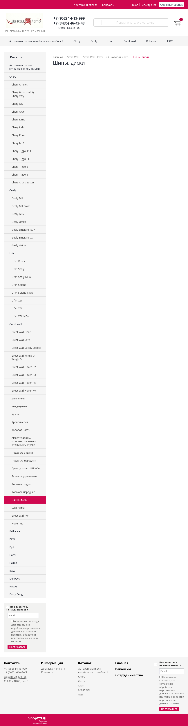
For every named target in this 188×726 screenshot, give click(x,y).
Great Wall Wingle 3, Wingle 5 (23, 357)
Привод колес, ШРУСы (26, 468)
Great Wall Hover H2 (24, 367)
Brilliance (14, 531)
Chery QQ (17, 103)
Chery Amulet (20, 84)
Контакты (108, 5)
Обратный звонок (171, 4)
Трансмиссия (20, 422)
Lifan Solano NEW (22, 292)
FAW (12, 539)
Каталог (84, 663)
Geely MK (17, 198)
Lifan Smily (18, 269)
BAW (12, 570)
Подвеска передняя (24, 460)
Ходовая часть (21, 430)
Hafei (12, 555)
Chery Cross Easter (23, 182)
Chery (12, 76)
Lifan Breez (18, 261)
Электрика (18, 507)
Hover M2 (17, 523)
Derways (14, 578)
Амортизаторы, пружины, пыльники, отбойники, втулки (24, 441)
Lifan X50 (17, 300)
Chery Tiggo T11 (21, 151)
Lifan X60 (17, 308)
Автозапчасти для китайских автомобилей (24, 67)
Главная (121, 663)
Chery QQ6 (18, 111)
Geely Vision (19, 245)
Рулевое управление (24, 476)
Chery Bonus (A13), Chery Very (23, 94)
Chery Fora (18, 135)
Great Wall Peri (20, 515)
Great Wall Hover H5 (24, 382)
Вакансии (123, 669)
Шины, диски (19, 500)
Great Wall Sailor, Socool (26, 347)
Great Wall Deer (21, 332)
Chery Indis (18, 127)
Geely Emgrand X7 (22, 237)
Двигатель (18, 398)
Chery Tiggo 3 (20, 166)
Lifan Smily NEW (21, 277)
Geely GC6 (18, 214)
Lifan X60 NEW (20, 316)
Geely (12, 190)
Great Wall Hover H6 (24, 390)
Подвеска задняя (22, 452)
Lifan (12, 253)
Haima (13, 563)
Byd (11, 547)
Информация (52, 663)
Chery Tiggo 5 (20, 174)
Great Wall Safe (21, 340)
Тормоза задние (22, 484)
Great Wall (15, 324)
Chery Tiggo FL (21, 159)
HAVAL (13, 586)
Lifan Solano (19, 284)
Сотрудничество (129, 675)
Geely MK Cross (21, 206)
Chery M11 (18, 143)
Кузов (15, 414)
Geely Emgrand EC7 (23, 229)
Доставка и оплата (85, 5)
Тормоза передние (23, 492)
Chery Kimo (18, 119)
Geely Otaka (19, 222)
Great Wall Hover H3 (24, 375)
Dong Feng (16, 594)
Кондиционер (20, 406)
